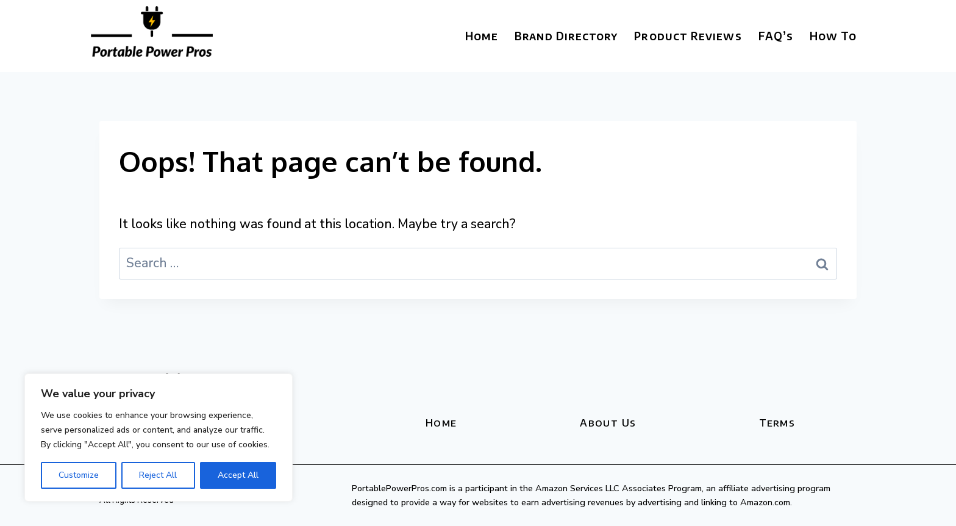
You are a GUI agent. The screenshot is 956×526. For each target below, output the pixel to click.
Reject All (158, 475)
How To (833, 36)
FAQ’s (775, 36)
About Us (608, 422)
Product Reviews (687, 36)
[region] (158, 437)
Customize (79, 475)
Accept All (238, 475)
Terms (777, 422)
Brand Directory (566, 36)
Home (481, 36)
